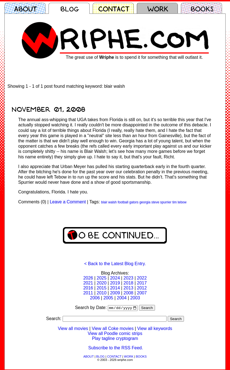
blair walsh (109, 202)
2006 (95, 298)
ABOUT (88, 357)
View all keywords (154, 329)
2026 (88, 278)
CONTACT (114, 357)
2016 (88, 288)
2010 (102, 293)
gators (133, 202)
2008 (128, 293)
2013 (128, 288)
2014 (115, 288)
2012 (142, 288)
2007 (142, 293)
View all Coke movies (113, 329)
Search (147, 308)
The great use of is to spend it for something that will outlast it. (134, 57)
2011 (88, 293)
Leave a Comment (68, 201)
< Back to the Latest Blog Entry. (115, 263)
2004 (122, 298)
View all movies (73, 329)
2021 (88, 283)
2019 (115, 283)
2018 (128, 283)
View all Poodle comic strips (115, 334)
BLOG (100, 357)
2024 (115, 278)
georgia (144, 202)
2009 (115, 293)
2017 (142, 283)
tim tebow (179, 202)
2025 (102, 278)
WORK (128, 357)
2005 (108, 298)
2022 (142, 278)
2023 (128, 278)
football (123, 202)
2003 (135, 298)
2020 (102, 283)
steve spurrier (161, 202)
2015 (102, 288)
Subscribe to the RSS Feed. (115, 348)
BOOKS (141, 357)
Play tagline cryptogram (115, 339)
